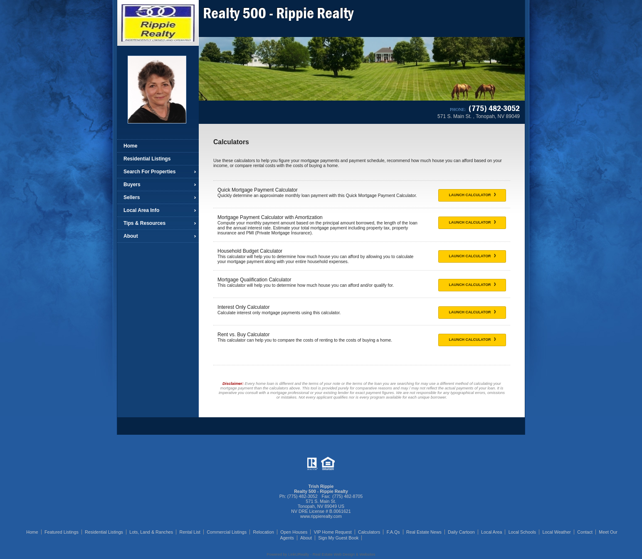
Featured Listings (61, 531)
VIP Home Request (333, 531)
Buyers (132, 184)
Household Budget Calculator (249, 251)
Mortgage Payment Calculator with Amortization (270, 217)
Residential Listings (146, 159)
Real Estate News (424, 531)
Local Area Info (141, 210)
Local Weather (556, 531)
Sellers (131, 197)
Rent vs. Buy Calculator (243, 334)
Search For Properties (149, 172)
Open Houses (293, 531)
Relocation (263, 531)
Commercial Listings (227, 531)
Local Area (491, 531)
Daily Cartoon (461, 531)
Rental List (189, 531)
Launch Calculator (472, 195)
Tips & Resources (144, 223)
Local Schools (522, 531)
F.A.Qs (393, 531)
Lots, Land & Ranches (151, 531)
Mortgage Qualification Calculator (254, 280)
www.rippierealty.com (321, 516)
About (130, 236)
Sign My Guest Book (338, 537)
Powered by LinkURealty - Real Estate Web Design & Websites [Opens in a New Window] (321, 554)
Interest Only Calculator (243, 307)
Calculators (369, 531)
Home (130, 146)
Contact (585, 531)
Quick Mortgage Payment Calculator (257, 190)
